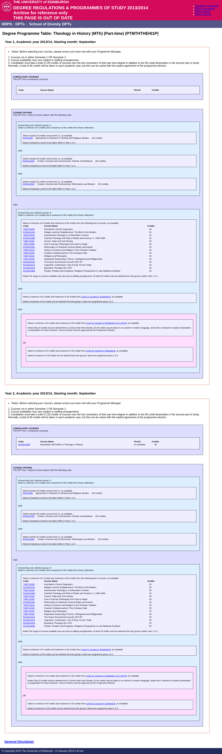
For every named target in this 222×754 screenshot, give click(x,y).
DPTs (20, 24)
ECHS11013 (29, 232)
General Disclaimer (19, 741)
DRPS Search (203, 11)
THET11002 (29, 244)
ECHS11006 (29, 238)
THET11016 (29, 235)
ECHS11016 (29, 268)
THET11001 (29, 241)
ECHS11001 (29, 247)
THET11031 (29, 256)
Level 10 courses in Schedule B (101, 351)
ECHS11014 (29, 265)
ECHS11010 (29, 262)
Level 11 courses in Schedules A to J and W (106, 323)
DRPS (7, 24)
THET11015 (29, 250)
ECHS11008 (29, 271)
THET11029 (29, 253)
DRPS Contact (203, 14)
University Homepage (207, 6)
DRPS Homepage (205, 8)
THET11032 (29, 259)
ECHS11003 (28, 161)
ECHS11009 (24, 444)
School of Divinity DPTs (50, 24)
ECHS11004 (28, 184)
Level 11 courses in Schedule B (96, 297)
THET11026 (29, 229)
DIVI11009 (28, 138)
